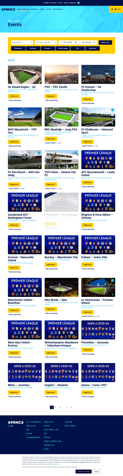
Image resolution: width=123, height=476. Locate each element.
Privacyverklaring (54, 464)
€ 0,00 (117, 9)
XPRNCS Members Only (53, 441)
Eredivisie (35, 9)
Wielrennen (92, 48)
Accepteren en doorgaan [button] (83, 471)
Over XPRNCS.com (51, 430)
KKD (43, 9)
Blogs (46, 449)
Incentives (48, 422)
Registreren (70, 426)
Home (10, 21)
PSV (77, 48)
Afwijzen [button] (96, 471)
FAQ (45, 433)
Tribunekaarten (59, 9)
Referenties (49, 445)
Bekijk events (105, 42)
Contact (47, 437)
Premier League (63, 48)
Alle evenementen (23, 9)
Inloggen (68, 422)
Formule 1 (48, 48)
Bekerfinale (18, 48)
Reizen (49, 9)
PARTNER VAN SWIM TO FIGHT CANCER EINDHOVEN (61, 3)
